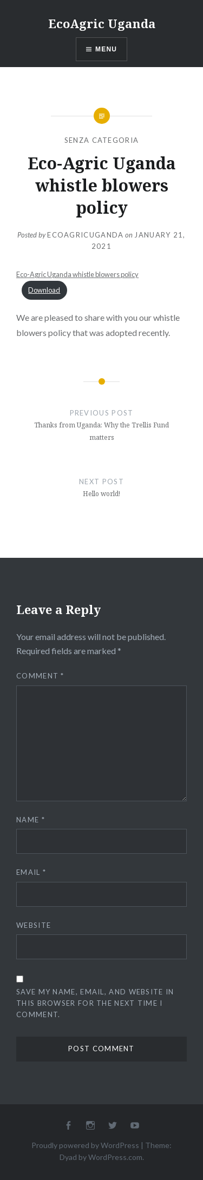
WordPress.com (115, 1157)
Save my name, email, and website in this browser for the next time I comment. (95, 1003)
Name (30, 819)
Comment (40, 675)
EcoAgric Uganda (101, 23)
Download (44, 290)
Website (33, 925)
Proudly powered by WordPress (85, 1145)
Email (31, 872)
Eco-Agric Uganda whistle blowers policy (77, 274)
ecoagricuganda (85, 234)
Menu (106, 49)
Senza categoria (101, 140)
